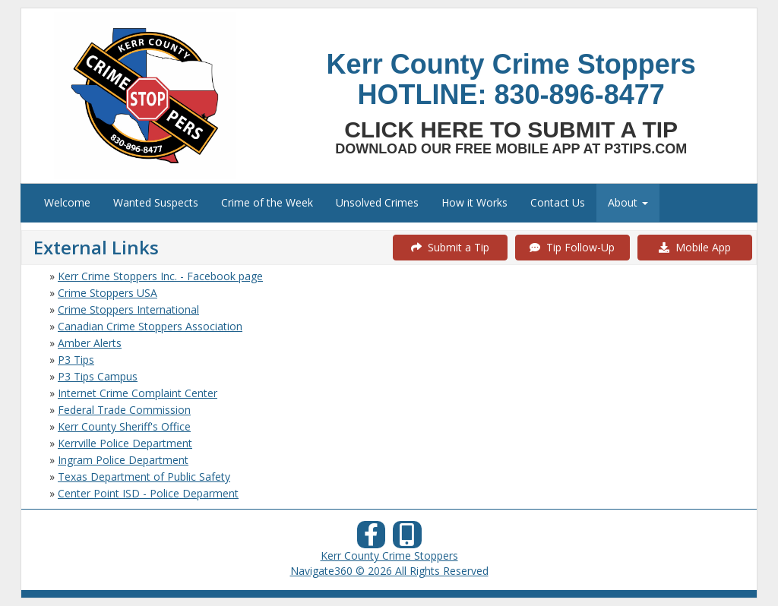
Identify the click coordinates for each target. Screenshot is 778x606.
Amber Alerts (90, 343)
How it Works (474, 202)
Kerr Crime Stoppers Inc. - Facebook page (160, 276)
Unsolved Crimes (377, 202)
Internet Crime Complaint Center (137, 393)
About (628, 202)
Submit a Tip (450, 247)
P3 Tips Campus (98, 376)
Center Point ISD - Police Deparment (148, 493)
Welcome (67, 202)
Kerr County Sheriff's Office (124, 426)
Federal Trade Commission (124, 409)
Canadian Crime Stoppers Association (150, 326)
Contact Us (557, 202)
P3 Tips (76, 359)
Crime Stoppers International (128, 309)
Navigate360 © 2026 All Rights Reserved (389, 570)
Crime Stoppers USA (107, 293)
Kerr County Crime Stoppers (389, 555)
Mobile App (695, 247)
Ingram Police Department (123, 460)
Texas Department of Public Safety (144, 476)
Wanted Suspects (155, 202)
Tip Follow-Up (572, 247)
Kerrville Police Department (125, 443)
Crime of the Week (267, 202)
